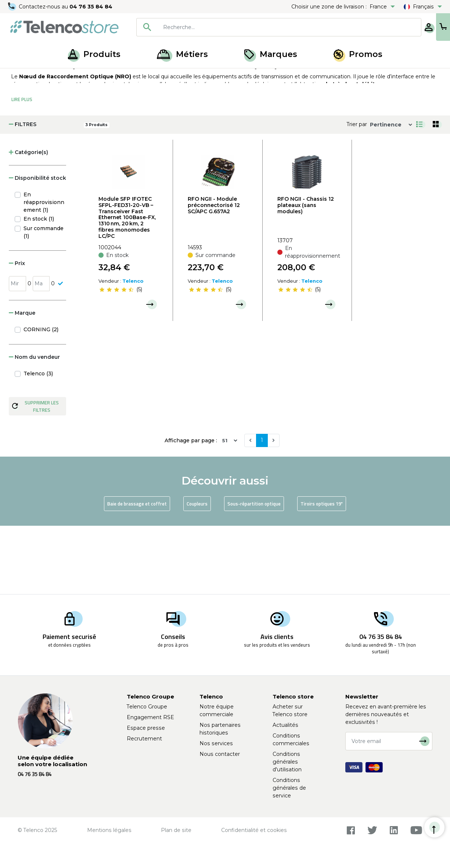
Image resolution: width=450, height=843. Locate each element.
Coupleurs (197, 572)
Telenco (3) (38, 442)
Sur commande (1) (44, 300)
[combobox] (255, 27)
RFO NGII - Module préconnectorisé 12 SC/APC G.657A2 (214, 273)
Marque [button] (22, 381)
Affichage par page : (191, 509)
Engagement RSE (150, 717)
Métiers (182, 54)
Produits (94, 54)
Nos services (216, 743)
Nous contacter (219, 754)
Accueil (20, 76)
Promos (358, 54)
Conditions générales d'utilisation (287, 762)
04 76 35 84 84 (91, 6)
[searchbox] (266, 27)
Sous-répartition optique (254, 572)
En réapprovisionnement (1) (44, 271)
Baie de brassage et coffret (137, 572)
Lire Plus (21, 167)
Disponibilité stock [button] (37, 246)
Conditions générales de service (289, 788)
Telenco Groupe (147, 706)
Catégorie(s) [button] (28, 220)
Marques (270, 54)
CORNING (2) (41, 397)
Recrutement (144, 738)
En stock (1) (39, 287)
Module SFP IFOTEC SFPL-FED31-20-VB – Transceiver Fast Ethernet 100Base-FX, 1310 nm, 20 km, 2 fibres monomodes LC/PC (127, 286)
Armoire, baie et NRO (90, 76)
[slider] (116, 358)
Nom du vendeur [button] (34, 425)
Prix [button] (17, 331)
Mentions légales (109, 830)
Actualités (285, 725)
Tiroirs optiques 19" (321, 572)
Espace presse (146, 728)
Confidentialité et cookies (254, 830)
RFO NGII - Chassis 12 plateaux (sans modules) (305, 273)
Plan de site (176, 830)
